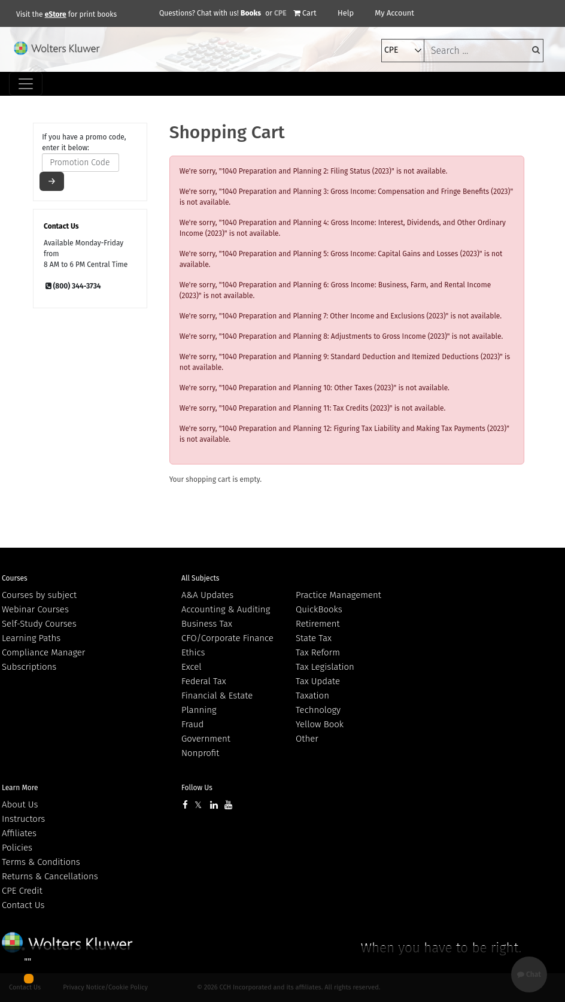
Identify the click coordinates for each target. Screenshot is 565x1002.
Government (205, 738)
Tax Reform (318, 652)
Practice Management (338, 595)
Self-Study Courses (39, 623)
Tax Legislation (325, 666)
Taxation (312, 695)
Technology (318, 710)
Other (307, 738)
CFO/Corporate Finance (227, 638)
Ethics (193, 652)
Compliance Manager (43, 652)
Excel (191, 666)
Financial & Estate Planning (217, 702)
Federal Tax (203, 681)
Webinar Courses (35, 609)
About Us (20, 804)
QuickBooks (319, 609)
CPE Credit (22, 890)
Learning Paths (31, 638)
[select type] (402, 50)
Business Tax (206, 623)
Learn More (20, 788)
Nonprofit (200, 753)
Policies (17, 847)
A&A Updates (207, 595)
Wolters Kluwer (67, 942)
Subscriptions (29, 666)
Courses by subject (39, 595)
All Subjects (200, 578)
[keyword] (483, 50)
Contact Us (23, 905)
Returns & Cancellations (50, 876)
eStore (55, 14)
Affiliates (19, 833)
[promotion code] (80, 162)
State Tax (314, 638)
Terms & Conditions (41, 862)
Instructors (23, 818)
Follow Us (196, 788)
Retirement (318, 623)
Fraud (192, 724)
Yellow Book (320, 724)
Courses (15, 578)
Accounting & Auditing (225, 609)
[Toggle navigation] (25, 84)
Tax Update (318, 681)
